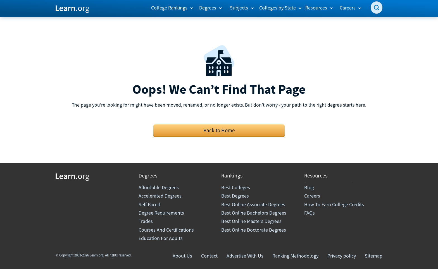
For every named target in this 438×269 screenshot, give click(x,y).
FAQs (309, 213)
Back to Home (219, 130)
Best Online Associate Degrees (253, 204)
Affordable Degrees (159, 187)
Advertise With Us (245, 256)
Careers (312, 196)
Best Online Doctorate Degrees (253, 230)
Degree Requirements (161, 213)
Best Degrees (235, 196)
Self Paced (149, 204)
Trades (146, 221)
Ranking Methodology (295, 256)
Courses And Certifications (166, 230)
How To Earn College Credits (334, 204)
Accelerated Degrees (160, 196)
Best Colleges (235, 187)
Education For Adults (161, 238)
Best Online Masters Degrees (251, 221)
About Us (182, 256)
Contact (209, 256)
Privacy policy (341, 256)
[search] (376, 7)
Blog (309, 187)
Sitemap (373, 256)
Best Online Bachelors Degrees (253, 213)
